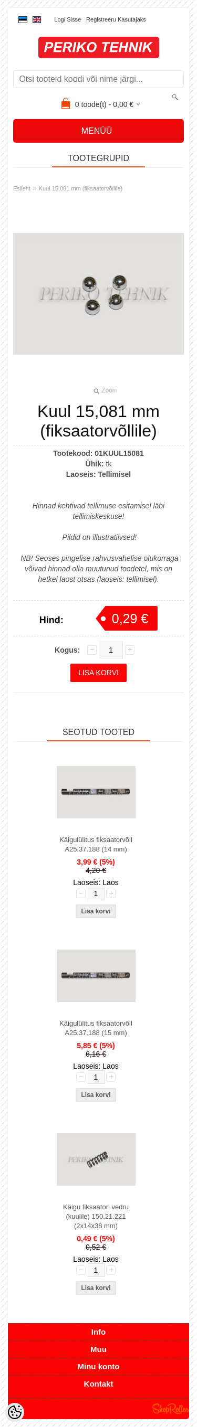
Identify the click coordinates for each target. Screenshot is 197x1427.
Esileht (21, 188)
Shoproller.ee (170, 1408)
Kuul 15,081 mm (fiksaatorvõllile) (81, 188)
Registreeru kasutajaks (116, 19)
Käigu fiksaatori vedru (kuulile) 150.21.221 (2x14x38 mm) (96, 1216)
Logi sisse (67, 19)
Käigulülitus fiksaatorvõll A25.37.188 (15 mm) (95, 1028)
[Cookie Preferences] (14, 1412)
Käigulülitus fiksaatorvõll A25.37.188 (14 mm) (95, 844)
